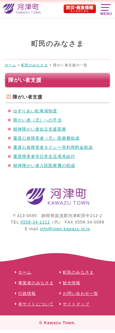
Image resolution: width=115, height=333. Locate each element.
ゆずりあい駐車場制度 (35, 111)
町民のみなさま (78, 272)
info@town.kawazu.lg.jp (65, 228)
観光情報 (71, 282)
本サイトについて (36, 304)
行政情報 (27, 293)
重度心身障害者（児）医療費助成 (46, 138)
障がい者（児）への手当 (37, 120)
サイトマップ (76, 304)
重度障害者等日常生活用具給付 (44, 156)
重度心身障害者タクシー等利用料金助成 (53, 147)
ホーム (24, 272)
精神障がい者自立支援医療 (39, 129)
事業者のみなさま (36, 282)
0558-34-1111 (35, 222)
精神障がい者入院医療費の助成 (44, 165)
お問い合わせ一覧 (80, 293)
